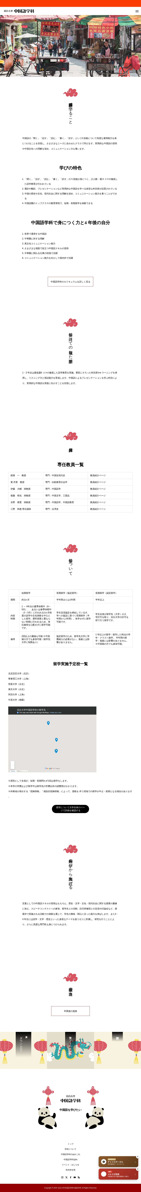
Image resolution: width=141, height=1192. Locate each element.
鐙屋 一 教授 (18, 475)
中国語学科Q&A (70, 1159)
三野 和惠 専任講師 (21, 509)
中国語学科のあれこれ (70, 1154)
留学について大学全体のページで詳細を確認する (70, 809)
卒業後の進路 (70, 1011)
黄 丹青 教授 (17, 482)
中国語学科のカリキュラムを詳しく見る (70, 282)
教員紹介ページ (98, 475)
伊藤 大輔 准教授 (20, 489)
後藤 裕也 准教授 (20, 495)
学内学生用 (70, 1170)
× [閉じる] (137, 1157)
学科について (70, 1149)
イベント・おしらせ (71, 1165)
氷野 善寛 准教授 (20, 502)
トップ (70, 1144)
